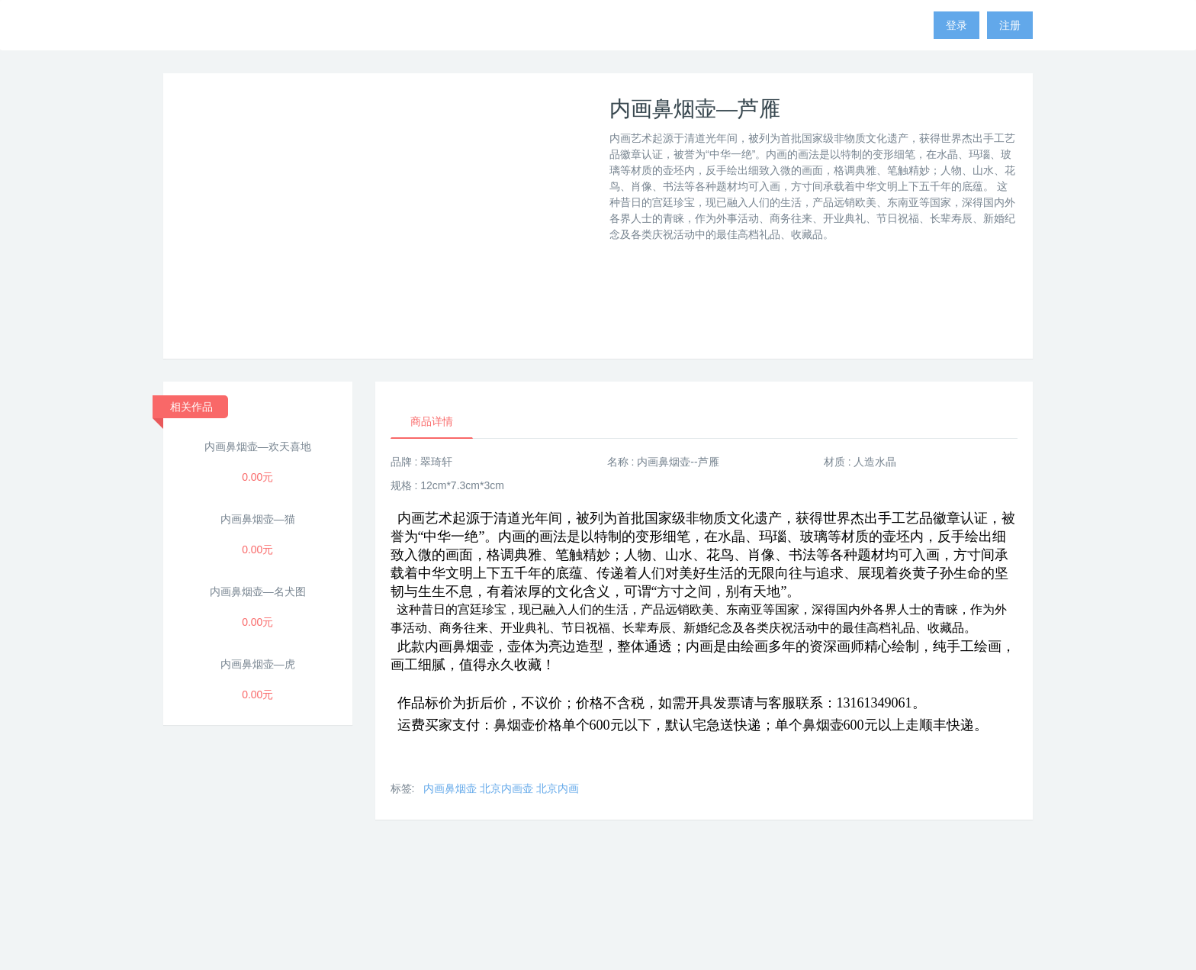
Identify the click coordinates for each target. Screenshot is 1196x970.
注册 (1010, 25)
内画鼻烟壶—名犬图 (258, 591)
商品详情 (431, 421)
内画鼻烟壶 (450, 788)
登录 (956, 25)
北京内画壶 (506, 788)
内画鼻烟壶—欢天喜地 (257, 446)
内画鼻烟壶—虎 (257, 664)
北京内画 (557, 788)
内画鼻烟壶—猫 (257, 519)
